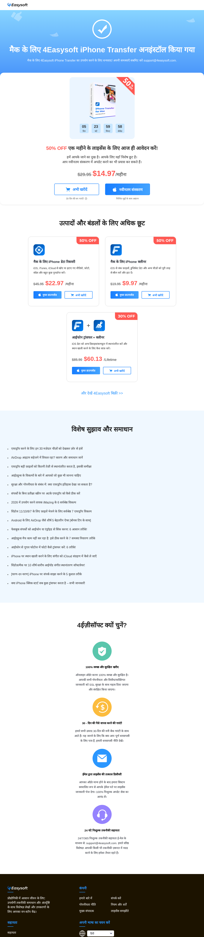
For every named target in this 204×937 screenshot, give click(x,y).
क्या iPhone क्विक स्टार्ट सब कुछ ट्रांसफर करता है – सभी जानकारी (48, 583)
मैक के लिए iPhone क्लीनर (128, 262)
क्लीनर (100, 337)
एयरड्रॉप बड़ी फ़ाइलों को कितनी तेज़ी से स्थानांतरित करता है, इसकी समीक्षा (51, 466)
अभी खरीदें (77, 189)
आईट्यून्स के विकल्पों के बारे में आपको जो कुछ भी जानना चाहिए (46, 475)
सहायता (11, 932)
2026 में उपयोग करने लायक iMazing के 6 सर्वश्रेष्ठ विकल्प (43, 502)
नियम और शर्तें (119, 904)
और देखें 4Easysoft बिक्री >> (102, 393)
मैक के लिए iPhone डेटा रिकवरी (54, 262)
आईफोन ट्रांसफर (82, 337)
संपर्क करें (116, 898)
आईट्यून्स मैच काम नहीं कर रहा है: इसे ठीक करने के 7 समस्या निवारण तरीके (53, 538)
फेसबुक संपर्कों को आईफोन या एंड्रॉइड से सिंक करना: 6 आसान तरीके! (49, 529)
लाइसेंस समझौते (120, 911)
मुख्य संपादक (86, 911)
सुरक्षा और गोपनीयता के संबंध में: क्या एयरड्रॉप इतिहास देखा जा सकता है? (51, 484)
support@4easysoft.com (160, 60)
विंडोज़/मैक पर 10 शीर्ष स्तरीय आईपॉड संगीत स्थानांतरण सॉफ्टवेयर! (48, 565)
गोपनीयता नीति (87, 904)
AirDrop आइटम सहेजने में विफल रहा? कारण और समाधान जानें (47, 457)
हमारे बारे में (85, 898)
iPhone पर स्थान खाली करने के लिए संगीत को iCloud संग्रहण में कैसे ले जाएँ (54, 556)
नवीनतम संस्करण (127, 189)
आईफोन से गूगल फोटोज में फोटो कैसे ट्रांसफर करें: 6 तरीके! (43, 547)
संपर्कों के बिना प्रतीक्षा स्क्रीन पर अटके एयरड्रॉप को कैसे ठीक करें (45, 493)
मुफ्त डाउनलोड (47, 294)
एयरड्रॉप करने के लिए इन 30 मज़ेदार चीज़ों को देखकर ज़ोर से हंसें (47, 448)
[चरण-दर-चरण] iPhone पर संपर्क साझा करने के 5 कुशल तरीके (46, 574)
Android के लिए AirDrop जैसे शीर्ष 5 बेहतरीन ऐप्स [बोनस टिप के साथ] (51, 520)
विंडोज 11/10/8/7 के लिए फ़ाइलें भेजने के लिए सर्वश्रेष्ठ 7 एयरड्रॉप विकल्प (51, 511)
